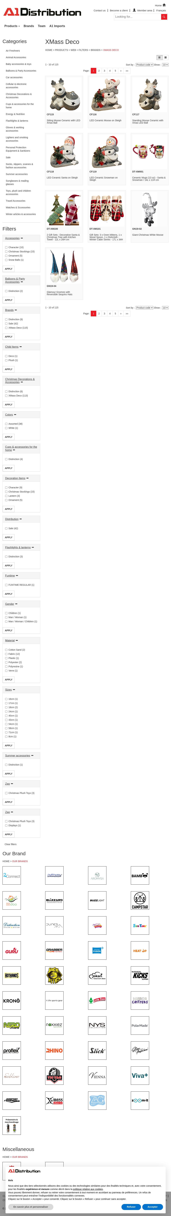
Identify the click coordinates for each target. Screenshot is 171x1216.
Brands (29, 26)
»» (127, 70)
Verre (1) (11, 670)
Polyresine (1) (14, 666)
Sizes (8, 689)
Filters (83, 50)
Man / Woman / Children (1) (21, 621)
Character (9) (13, 487)
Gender (9, 604)
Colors (9, 414)
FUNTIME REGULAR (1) (19, 585)
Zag (7, 783)
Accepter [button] (153, 1206)
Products (11, 26)
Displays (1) (13, 825)
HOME (6, 861)
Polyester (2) (13, 662)
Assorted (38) (14, 423)
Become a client (119, 10)
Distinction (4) (14, 459)
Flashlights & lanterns (18, 547)
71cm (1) (11, 732)
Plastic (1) (12, 658)
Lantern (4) (12, 496)
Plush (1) (11, 360)
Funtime (10, 575)
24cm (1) (11, 711)
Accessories (12, 238)
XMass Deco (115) (16, 327)
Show (157, 64)
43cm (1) (11, 719)
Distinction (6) (14, 391)
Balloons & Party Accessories (15, 280)
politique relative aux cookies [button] (88, 1189)
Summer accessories (17, 755)
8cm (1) (10, 736)
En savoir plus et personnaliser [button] (31, 1206)
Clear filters (11, 844)
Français (161, 10)
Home (160, 5)
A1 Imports (57, 26)
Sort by (129, 64)
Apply (8, 269)
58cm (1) (11, 728)
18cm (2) (11, 707)
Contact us (100, 10)
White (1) (11, 428)
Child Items (12, 346)
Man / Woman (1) (16, 617)
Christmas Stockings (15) (20, 251)
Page (86, 70)
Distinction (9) (14, 319)
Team (42, 26)
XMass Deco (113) (16, 395)
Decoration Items (15, 478)
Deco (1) (11, 356)
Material (10, 640)
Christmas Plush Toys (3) (19, 793)
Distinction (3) (14, 556)
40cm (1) (11, 715)
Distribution (12, 519)
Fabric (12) (12, 654)
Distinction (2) (14, 291)
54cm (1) (11, 724)
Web (73, 50)
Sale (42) (11, 323)
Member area (142, 10)
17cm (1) (11, 703)
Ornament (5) (13, 255)
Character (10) (14, 247)
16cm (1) (11, 699)
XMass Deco (111, 50)
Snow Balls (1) (14, 260)
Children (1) (13, 613)
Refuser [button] (131, 1206)
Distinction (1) (14, 764)
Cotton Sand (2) (15, 649)
